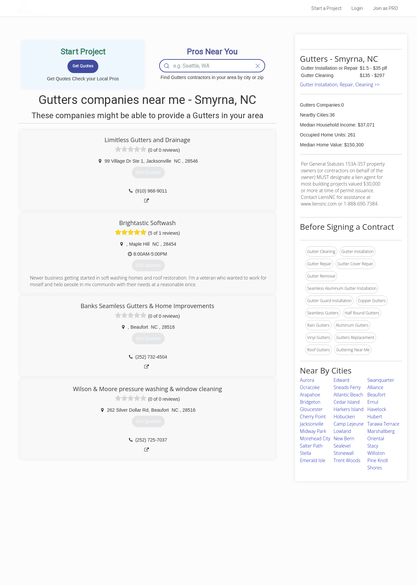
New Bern (344, 438)
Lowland (342, 431)
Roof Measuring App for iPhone (202, 551)
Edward (341, 380)
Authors (292, 544)
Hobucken (344, 416)
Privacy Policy (297, 536)
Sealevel (342, 446)
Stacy (372, 446)
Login (357, 8)
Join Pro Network (189, 529)
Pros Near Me (94, 536)
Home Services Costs (102, 529)
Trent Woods (347, 460)
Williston (376, 453)
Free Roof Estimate (99, 551)
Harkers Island (349, 409)
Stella (305, 453)
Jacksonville (312, 424)
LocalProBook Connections (310, 551)
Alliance (375, 387)
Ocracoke (310, 387)
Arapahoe (310, 394)
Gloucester (311, 409)
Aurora (307, 380)
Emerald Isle (313, 460)
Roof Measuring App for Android (203, 558)
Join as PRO (385, 8)
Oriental (375, 438)
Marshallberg (380, 431)
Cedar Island (347, 402)
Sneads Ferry (347, 387)
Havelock (376, 409)
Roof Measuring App (192, 544)
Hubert (374, 416)
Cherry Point (313, 416)
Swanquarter (380, 380)
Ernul (372, 402)
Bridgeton (310, 402)
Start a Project (326, 8)
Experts (181, 536)
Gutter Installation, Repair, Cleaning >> (340, 84)
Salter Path (311, 446)
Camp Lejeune (349, 424)
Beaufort (376, 394)
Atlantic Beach (348, 394)
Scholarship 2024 (301, 529)
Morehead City (315, 438)
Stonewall (344, 453)
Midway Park (313, 431)
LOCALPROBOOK (56, 8)
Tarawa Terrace (383, 424)
